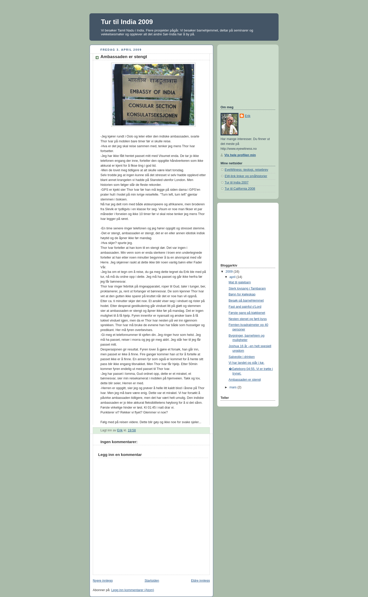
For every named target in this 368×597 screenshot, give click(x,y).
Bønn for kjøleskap (242, 294)
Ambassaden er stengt (245, 379)
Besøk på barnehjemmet (246, 300)
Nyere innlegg (103, 580)
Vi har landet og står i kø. (246, 363)
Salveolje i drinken (242, 357)
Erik (247, 116)
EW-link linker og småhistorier (246, 176)
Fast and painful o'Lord (245, 306)
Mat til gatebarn (240, 282)
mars (233, 387)
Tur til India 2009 (127, 22)
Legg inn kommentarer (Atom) (132, 590)
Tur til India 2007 (236, 182)
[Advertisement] (246, 74)
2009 (230, 271)
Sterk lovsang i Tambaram (247, 288)
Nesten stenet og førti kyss (248, 319)
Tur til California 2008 (240, 188)
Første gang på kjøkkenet (247, 313)
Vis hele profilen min (240, 155)
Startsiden (152, 580)
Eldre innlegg (200, 580)
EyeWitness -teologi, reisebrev (246, 170)
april (232, 277)
